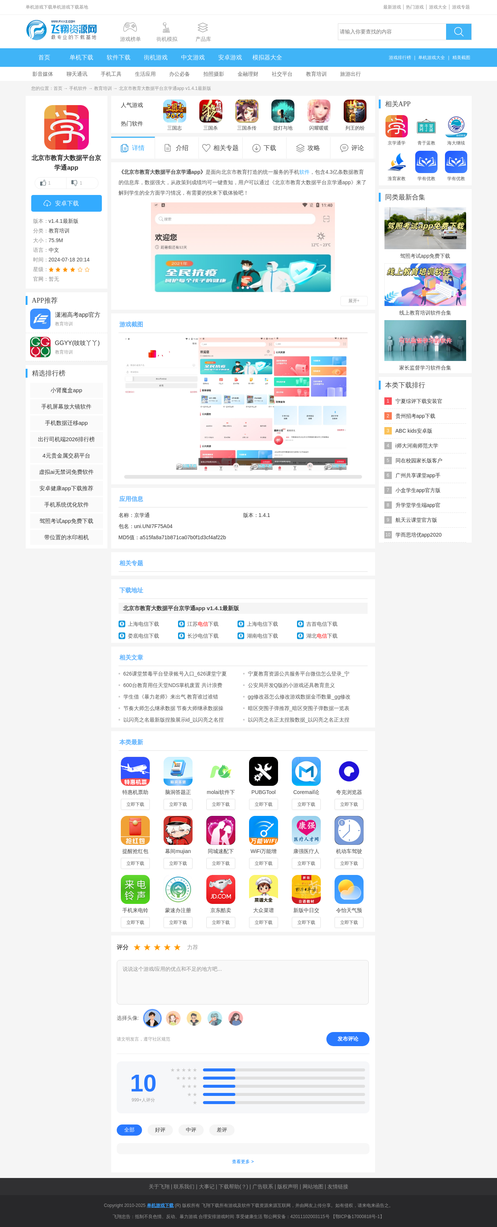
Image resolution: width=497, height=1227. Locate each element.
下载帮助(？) (233, 1186)
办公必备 (179, 74)
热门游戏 (415, 7)
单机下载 (81, 57)
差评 (222, 1130)
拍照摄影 (213, 74)
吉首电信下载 (322, 624)
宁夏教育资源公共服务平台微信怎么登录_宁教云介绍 (299, 674)
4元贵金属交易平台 (66, 455)
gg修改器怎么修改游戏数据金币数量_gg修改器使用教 (299, 697)
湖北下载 (322, 636)
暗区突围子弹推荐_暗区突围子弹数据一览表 (299, 708)
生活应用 (145, 74)
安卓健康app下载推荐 (66, 488)
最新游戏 (392, 7)
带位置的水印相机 (66, 537)
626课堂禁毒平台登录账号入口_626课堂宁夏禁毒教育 (175, 674)
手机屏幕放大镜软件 (66, 406)
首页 (44, 57)
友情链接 (337, 1186)
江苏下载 (203, 624)
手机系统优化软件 (66, 504)
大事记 (206, 1186)
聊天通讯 (77, 74)
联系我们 (184, 1186)
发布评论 (348, 1039)
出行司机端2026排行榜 (66, 439)
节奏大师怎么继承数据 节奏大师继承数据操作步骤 (173, 708)
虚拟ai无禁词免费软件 (66, 472)
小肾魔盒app (66, 390)
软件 (304, 172)
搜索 (458, 32)
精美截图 (461, 57)
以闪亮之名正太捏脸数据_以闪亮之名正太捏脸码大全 (299, 720)
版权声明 (287, 1186)
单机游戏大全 (431, 57)
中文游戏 (193, 57)
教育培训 (316, 74)
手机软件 (78, 88)
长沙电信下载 (203, 636)
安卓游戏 (230, 57)
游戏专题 (461, 7)
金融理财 (248, 74)
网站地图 (313, 1186)
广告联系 (262, 1186)
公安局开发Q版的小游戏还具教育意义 (291, 685)
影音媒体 (42, 74)
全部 (129, 1130)
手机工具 (111, 74)
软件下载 (118, 57)
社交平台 (282, 74)
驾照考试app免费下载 (66, 521)
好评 (160, 1130)
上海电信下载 (143, 624)
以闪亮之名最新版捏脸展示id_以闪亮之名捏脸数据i (173, 720)
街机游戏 (156, 57)
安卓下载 (61, 204)
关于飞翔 (159, 1186)
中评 (191, 1130)
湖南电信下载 (262, 636)
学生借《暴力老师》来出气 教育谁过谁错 (171, 697)
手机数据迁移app (66, 423)
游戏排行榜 (400, 57)
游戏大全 (438, 7)
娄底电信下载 (143, 636)
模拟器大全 (267, 57)
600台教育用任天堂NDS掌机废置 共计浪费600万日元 (173, 685)
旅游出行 (350, 74)
